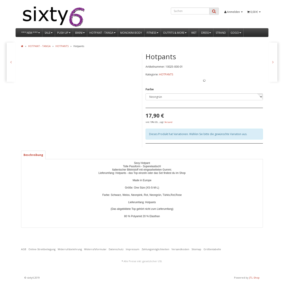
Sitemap (196, 249)
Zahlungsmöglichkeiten (155, 249)
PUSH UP (64, 33)
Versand (168, 122)
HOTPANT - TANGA (102, 33)
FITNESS (152, 33)
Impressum (132, 249)
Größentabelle (212, 249)
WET (194, 33)
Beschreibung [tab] (33, 155)
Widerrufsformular (95, 249)
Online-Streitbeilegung (41, 249)
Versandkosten (180, 249)
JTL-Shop (254, 277)
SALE (49, 33)
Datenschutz (116, 249)
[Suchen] (190, 11)
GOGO (236, 33)
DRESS (206, 33)
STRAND (221, 33)
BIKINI (80, 33)
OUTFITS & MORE (175, 33)
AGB (23, 249)
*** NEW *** (30, 33)
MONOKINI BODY (131, 33)
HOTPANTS (166, 74)
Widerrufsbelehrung (70, 249)
